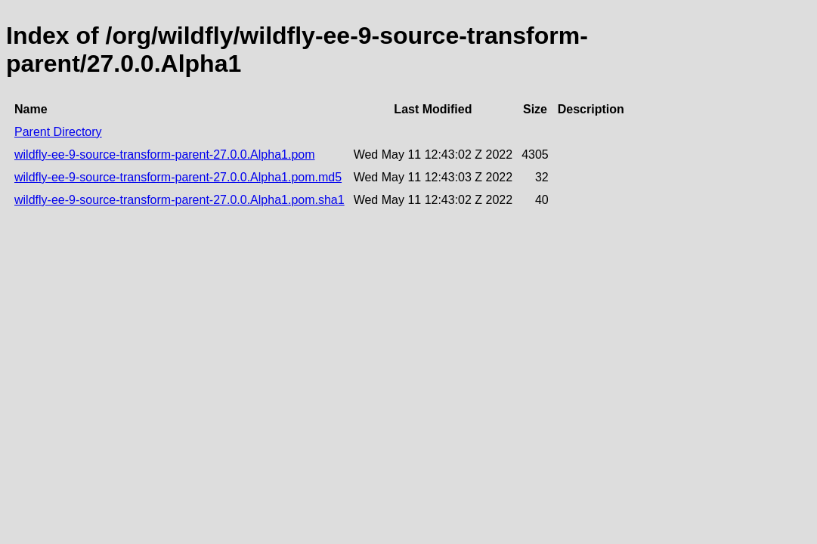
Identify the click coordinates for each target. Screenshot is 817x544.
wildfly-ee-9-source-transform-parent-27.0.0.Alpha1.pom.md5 (178, 177)
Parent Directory (58, 131)
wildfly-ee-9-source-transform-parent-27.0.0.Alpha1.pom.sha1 (179, 199)
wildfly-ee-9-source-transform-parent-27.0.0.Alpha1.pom (164, 154)
